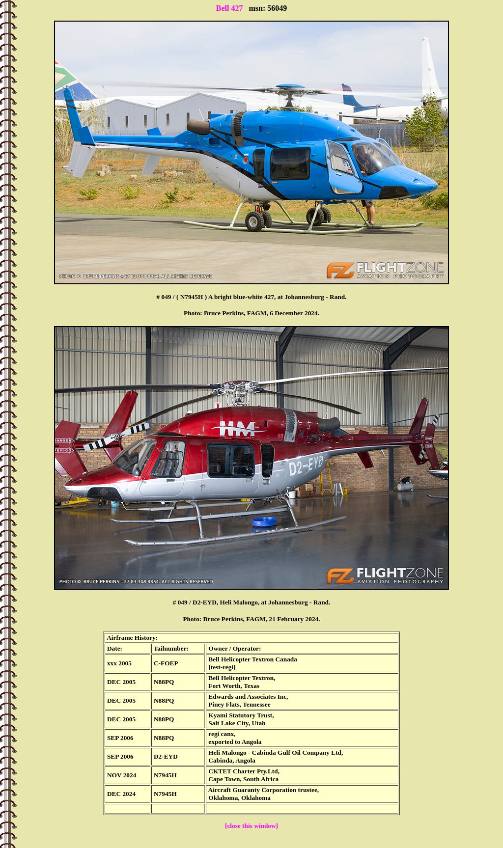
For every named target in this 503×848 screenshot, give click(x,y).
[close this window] (251, 825)
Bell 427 (229, 8)
